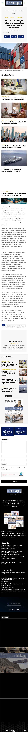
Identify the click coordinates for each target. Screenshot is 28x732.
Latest (3, 167)
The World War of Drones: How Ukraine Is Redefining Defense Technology (13, 98)
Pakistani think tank (7, 327)
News (10, 10)
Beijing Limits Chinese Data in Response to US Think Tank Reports (7, 432)
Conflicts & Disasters (6, 191)
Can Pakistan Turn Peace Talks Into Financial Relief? (13, 573)
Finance (14, 10)
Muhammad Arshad (10, 31)
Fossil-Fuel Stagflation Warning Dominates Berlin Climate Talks (13, 584)
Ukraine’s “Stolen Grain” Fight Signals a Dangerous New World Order (13, 194)
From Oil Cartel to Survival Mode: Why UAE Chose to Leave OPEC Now (13, 146)
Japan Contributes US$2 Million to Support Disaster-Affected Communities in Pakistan (13, 590)
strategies (16, 327)
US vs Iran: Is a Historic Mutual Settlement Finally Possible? (11, 170)
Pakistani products (21, 325)
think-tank (23, 327)
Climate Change (5, 587)
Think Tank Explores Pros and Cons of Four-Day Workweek (20, 431)
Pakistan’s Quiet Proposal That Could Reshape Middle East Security (13, 122)
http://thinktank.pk (14, 343)
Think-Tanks (20, 17)
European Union (5, 96)
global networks (10, 325)
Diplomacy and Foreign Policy (8, 120)
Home (6, 10)
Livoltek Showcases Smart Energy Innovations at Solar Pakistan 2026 (14, 578)
